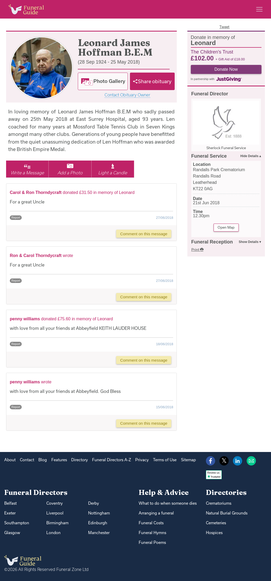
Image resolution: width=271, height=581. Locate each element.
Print (197, 249)
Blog (42, 460)
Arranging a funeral (156, 513)
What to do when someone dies (168, 503)
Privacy (142, 460)
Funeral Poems (152, 542)
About (10, 460)
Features (59, 460)
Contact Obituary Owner (127, 95)
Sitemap (188, 460)
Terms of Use (165, 460)
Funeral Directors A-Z (111, 460)
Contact (27, 460)
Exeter (10, 513)
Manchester (99, 532)
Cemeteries (216, 523)
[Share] (152, 81)
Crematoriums (218, 503)
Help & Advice (164, 492)
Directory (79, 460)
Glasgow (12, 532)
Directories (226, 492)
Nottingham (99, 513)
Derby (93, 503)
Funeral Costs (151, 523)
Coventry (54, 503)
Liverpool (55, 513)
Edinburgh (97, 523)
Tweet (224, 27)
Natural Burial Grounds (226, 513)
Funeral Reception (212, 242)
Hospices (214, 532)
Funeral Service (209, 156)
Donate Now (226, 69)
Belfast (10, 503)
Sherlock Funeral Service (226, 148)
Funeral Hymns (152, 532)
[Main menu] (259, 9)
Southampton (16, 523)
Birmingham (57, 523)
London (53, 532)
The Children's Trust (212, 51)
